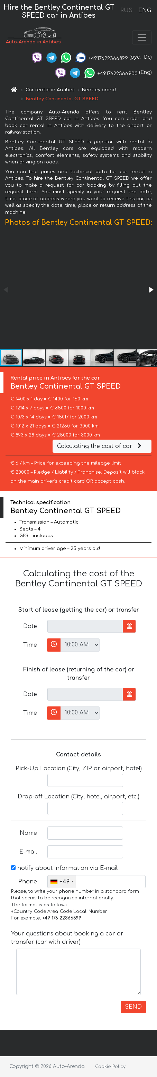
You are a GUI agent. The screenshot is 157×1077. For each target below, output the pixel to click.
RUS (126, 10)
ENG (144, 10)
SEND (133, 1007)
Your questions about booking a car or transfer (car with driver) (67, 938)
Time (30, 645)
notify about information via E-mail (64, 868)
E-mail (28, 852)
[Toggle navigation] (141, 37)
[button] (150, 289)
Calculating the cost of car (100, 446)
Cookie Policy (110, 1066)
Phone (27, 882)
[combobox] (62, 881)
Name (28, 833)
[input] (85, 626)
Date (30, 626)
